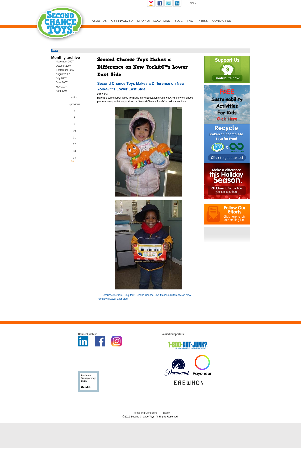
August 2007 (63, 74)
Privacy (166, 413)
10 (74, 130)
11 (74, 137)
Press (203, 20)
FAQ (190, 20)
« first (74, 97)
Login (192, 3)
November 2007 (65, 61)
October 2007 (63, 65)
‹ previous (74, 104)
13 (74, 151)
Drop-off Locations (153, 20)
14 (74, 157)
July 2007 (61, 78)
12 (74, 144)
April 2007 (61, 90)
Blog (179, 20)
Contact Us (221, 20)
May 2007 (61, 86)
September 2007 (65, 69)
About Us (99, 20)
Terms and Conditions (145, 413)
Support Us (222, 3)
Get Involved (122, 20)
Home (54, 50)
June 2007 (62, 82)
